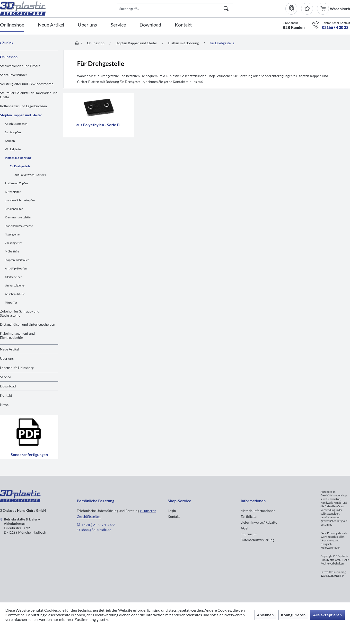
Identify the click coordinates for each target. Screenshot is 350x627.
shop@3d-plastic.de (96, 530)
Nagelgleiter (12, 234)
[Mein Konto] (293, 9)
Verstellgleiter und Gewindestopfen (26, 84)
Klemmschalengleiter (18, 217)
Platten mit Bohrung (18, 158)
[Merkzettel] (307, 9)
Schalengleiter (14, 209)
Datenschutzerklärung (257, 540)
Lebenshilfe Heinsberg (17, 368)
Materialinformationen (258, 511)
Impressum (249, 534)
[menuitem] (293, 9)
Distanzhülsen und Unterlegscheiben (27, 324)
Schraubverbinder (13, 75)
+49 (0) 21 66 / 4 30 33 (98, 525)
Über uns (7, 358)
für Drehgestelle (20, 166)
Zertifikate (248, 516)
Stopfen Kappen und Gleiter (21, 115)
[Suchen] (226, 8)
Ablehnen (265, 614)
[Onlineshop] (12, 25)
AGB (244, 528)
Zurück (6, 43)
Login (172, 511)
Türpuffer (11, 302)
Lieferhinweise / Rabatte (259, 522)
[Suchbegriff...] (175, 8)
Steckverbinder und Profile (20, 66)
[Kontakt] (183, 25)
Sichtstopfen (13, 132)
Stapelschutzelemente (19, 226)
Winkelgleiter (13, 149)
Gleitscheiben (13, 277)
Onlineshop (9, 57)
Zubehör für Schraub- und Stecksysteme (19, 313)
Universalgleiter (15, 285)
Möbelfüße (12, 251)
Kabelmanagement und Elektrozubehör (17, 335)
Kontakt (6, 395)
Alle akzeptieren (327, 614)
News (4, 405)
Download (8, 386)
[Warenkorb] (323, 9)
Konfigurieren (293, 614)
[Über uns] (87, 25)
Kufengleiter (13, 192)
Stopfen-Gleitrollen (17, 260)
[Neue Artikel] (51, 25)
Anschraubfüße (15, 294)
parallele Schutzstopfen (20, 200)
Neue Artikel (9, 349)
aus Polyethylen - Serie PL (30, 175)
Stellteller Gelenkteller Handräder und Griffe (29, 95)
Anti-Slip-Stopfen (16, 268)
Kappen (10, 141)
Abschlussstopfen (16, 123)
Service (5, 377)
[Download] (150, 25)
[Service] (118, 25)
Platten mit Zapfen (16, 183)
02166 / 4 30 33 (335, 27)
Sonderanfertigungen (29, 437)
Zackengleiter (13, 243)
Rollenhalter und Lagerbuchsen (23, 106)
